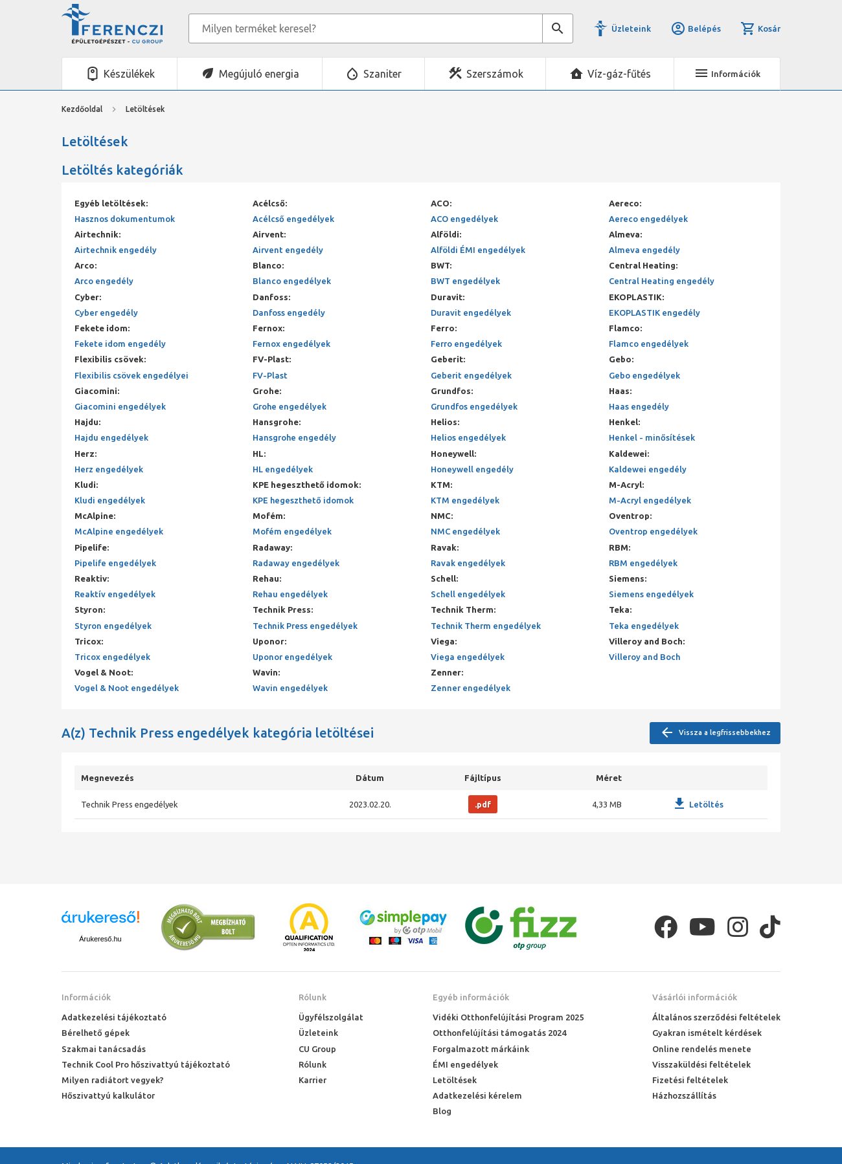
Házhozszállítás (684, 1095)
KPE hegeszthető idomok (303, 500)
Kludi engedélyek (109, 500)
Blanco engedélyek (292, 280)
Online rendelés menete (701, 1048)
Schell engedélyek (468, 593)
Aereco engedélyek (648, 218)
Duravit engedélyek (471, 312)
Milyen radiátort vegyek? (113, 1079)
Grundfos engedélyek (474, 406)
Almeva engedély (644, 249)
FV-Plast (270, 375)
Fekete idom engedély (120, 343)
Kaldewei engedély (648, 469)
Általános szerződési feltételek (716, 1017)
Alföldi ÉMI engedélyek (478, 249)
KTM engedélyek (465, 500)
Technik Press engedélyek (305, 625)
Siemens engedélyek (651, 593)
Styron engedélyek (113, 625)
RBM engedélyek (643, 562)
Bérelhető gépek (96, 1032)
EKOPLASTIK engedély (654, 312)
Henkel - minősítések (652, 437)
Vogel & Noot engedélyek (126, 687)
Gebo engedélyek (644, 375)
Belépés (695, 28)
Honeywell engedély (472, 469)
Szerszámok (494, 74)
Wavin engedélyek (290, 687)
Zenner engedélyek (470, 687)
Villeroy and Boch (644, 656)
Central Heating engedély (661, 280)
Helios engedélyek (468, 437)
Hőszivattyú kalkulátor (108, 1095)
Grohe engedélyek (289, 406)
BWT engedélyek (465, 280)
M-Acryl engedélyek (650, 500)
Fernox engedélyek (291, 343)
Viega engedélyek (468, 656)
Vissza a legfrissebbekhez (715, 733)
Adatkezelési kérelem (477, 1095)
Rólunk (312, 997)
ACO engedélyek (464, 218)
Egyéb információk (471, 997)
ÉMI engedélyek (465, 1064)
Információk (86, 997)
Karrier (312, 1079)
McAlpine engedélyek (118, 531)
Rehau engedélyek (290, 593)
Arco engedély (103, 280)
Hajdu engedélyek (111, 437)
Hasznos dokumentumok (124, 218)
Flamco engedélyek (648, 343)
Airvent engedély (288, 249)
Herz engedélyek (108, 469)
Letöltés (697, 804)
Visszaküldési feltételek (701, 1064)
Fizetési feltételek (690, 1079)
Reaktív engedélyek (114, 593)
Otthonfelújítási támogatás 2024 (499, 1032)
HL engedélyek (283, 469)
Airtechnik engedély (115, 249)
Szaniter (382, 74)
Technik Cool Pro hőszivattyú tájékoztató (146, 1064)
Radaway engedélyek (296, 562)
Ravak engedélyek (468, 562)
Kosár (760, 28)
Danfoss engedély (289, 312)
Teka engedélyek (644, 625)
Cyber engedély (106, 312)
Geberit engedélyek (471, 375)
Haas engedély (639, 406)
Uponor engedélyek (292, 656)
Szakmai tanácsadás (104, 1048)
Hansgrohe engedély (294, 437)
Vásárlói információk (694, 997)
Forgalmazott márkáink (481, 1048)
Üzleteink (631, 28)
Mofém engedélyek (292, 531)
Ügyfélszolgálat (331, 1017)
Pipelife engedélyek (115, 562)
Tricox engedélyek (112, 656)
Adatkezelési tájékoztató (114, 1017)
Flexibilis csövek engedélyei (131, 375)
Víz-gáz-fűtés (619, 74)
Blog (442, 1110)
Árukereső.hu (100, 939)
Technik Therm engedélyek (486, 625)
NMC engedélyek (465, 531)
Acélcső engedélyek (293, 218)
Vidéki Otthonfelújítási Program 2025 (508, 1017)
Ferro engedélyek (466, 343)
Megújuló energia (259, 74)
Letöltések (455, 1079)
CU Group (317, 1048)
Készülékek (129, 74)
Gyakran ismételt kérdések (707, 1032)
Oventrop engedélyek (653, 531)
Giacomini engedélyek (120, 406)
